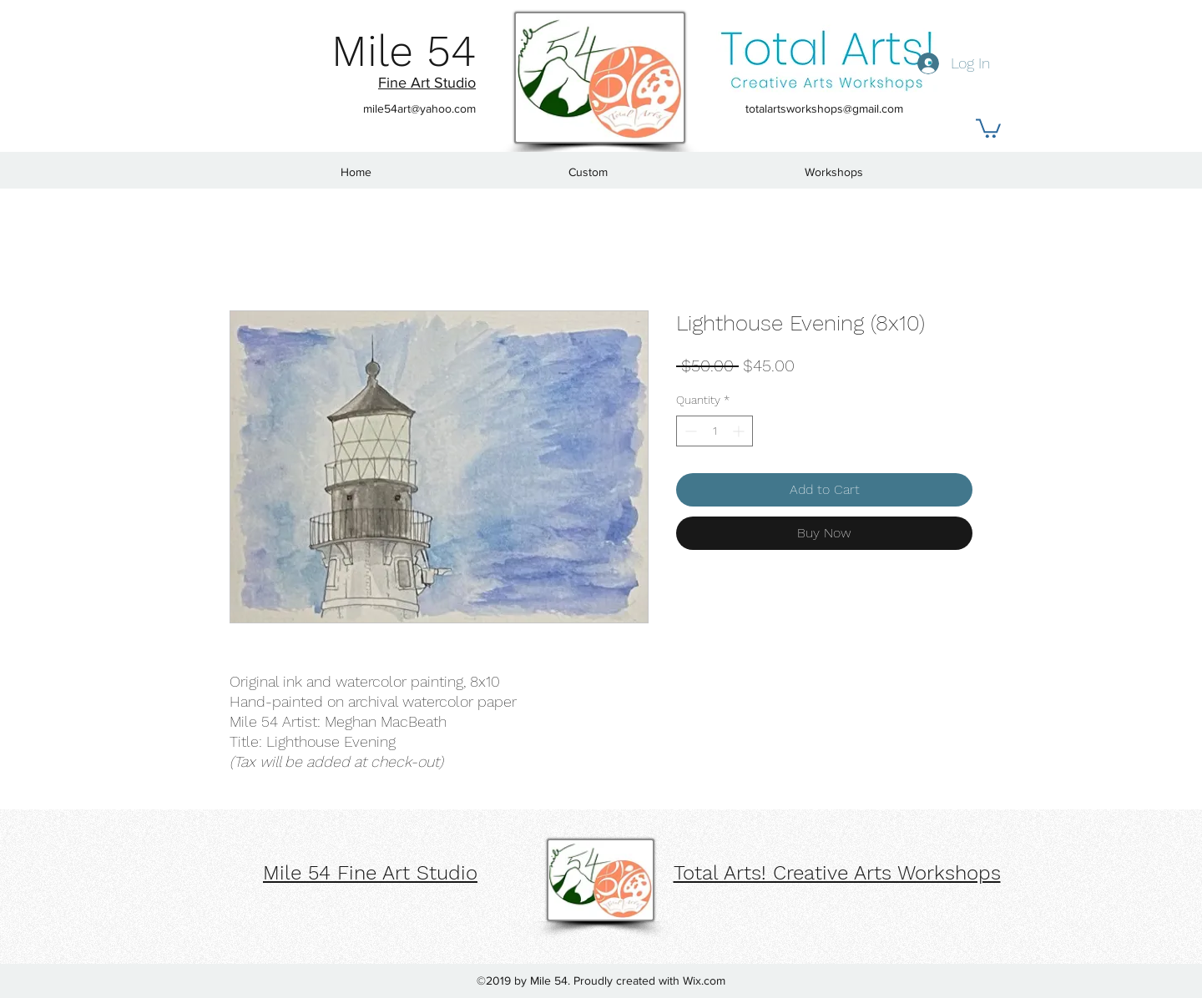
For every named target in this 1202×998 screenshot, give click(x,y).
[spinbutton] (714, 431)
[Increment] (740, 431)
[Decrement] (689, 431)
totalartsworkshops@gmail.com (824, 108)
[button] (988, 127)
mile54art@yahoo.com (419, 108)
